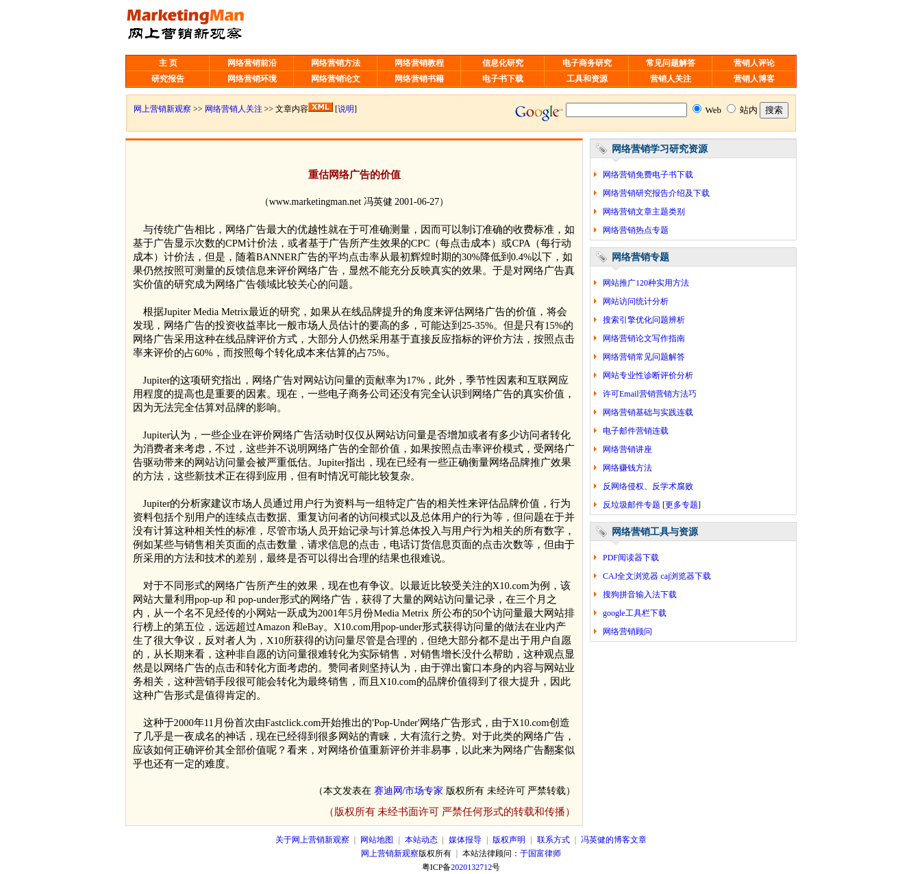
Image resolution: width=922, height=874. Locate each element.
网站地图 (376, 840)
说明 (346, 109)
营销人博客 (754, 79)
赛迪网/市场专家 (409, 791)
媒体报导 (465, 840)
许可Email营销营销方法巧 (650, 394)
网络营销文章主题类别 (644, 211)
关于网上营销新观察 (312, 840)
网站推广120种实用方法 (646, 283)
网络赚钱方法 (627, 468)
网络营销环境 (252, 79)
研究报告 (167, 79)
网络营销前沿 (252, 63)
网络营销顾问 (627, 631)
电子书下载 (502, 79)
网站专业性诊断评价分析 (648, 375)
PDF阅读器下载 (631, 557)
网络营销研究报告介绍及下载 (656, 193)
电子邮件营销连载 (636, 431)
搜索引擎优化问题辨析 (644, 320)
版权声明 (509, 840)
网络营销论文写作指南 (644, 338)
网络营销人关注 (233, 109)
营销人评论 (754, 63)
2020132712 (471, 867)
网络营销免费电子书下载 (648, 174)
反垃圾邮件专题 (631, 505)
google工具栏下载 (634, 613)
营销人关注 (670, 79)
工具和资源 (587, 79)
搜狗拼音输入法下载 (640, 594)
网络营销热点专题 (636, 230)
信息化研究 (502, 63)
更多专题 (681, 505)
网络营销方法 (335, 63)
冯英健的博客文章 (614, 840)
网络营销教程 (419, 63)
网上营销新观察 (162, 109)
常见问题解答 (670, 63)
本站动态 (421, 840)
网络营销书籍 (419, 79)
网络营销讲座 (627, 449)
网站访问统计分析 (636, 301)
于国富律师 (540, 853)
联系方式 (553, 840)
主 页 (168, 63)
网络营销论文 (335, 79)
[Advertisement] (472, 27)
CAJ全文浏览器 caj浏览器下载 (657, 576)
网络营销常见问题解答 (644, 357)
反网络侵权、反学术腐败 (648, 486)
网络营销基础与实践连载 (648, 412)
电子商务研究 (587, 63)
